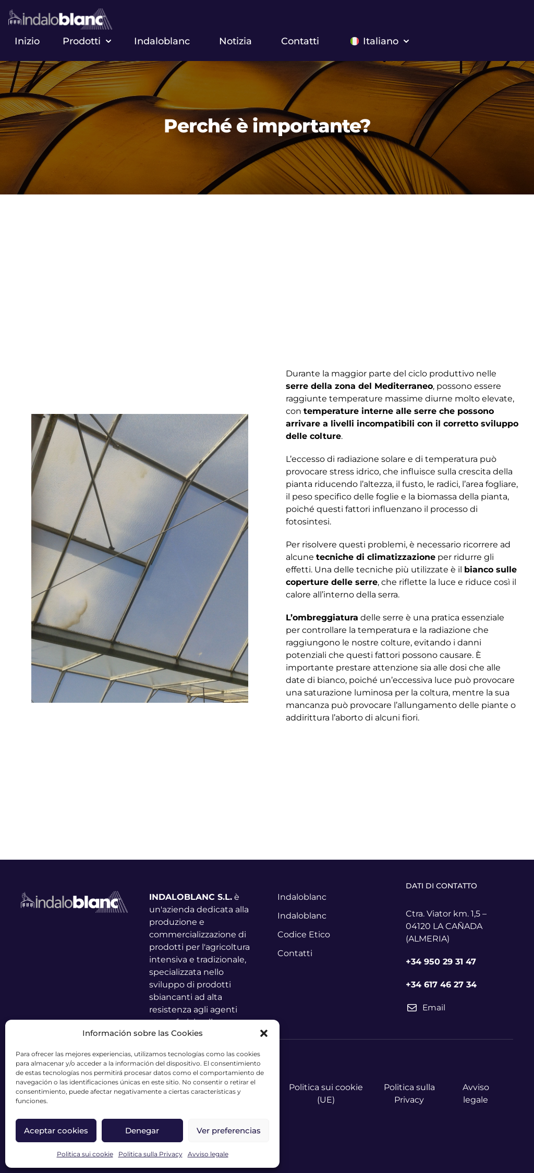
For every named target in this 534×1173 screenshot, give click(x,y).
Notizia (235, 41)
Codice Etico (303, 934)
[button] (264, 1033)
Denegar (142, 1130)
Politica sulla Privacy (150, 1154)
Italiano (379, 41)
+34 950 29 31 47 (441, 962)
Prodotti (87, 41)
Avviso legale (208, 1154)
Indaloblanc (162, 41)
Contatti (300, 41)
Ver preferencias (229, 1130)
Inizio (27, 41)
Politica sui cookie (85, 1154)
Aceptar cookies (56, 1130)
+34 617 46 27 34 (441, 984)
